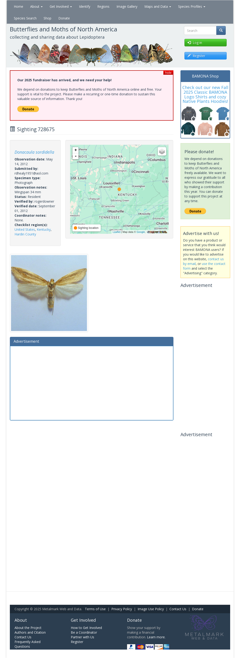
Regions (103, 6)
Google (141, 231)
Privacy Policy (121, 609)
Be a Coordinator (84, 632)
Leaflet (116, 231)
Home (18, 6)
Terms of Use (95, 609)
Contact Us (177, 609)
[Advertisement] (91, 382)
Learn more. (156, 637)
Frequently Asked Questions (28, 644)
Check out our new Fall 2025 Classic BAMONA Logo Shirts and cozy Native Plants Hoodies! (205, 94)
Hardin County (25, 234)
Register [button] (196, 55)
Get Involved (61, 6)
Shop (47, 18)
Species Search (25, 18)
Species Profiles (191, 6)
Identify (84, 6)
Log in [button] (195, 42)
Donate (64, 18)
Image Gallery (126, 6)
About (36, 6)
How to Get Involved (86, 627)
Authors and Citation (30, 632)
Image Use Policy (151, 609)
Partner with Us (82, 637)
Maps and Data (157, 6)
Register (77, 641)
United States (25, 229)
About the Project (28, 627)
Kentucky (44, 229)
